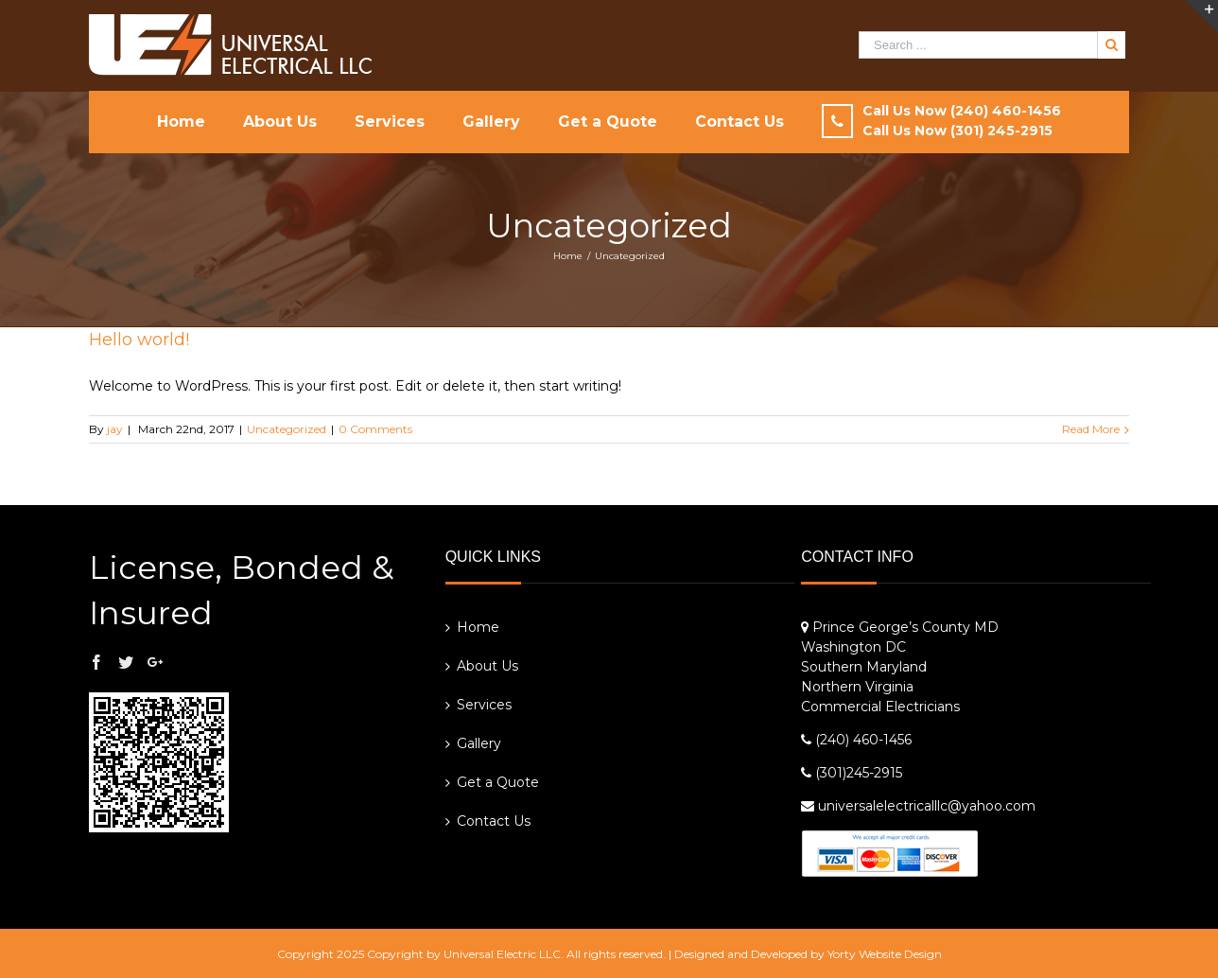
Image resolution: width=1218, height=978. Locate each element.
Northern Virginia (857, 686)
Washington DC (853, 646)
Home (478, 627)
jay (115, 429)
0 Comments (375, 429)
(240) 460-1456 (863, 739)
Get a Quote (498, 782)
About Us (487, 665)
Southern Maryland (864, 666)
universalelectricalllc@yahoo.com (926, 805)
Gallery (479, 743)
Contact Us (494, 821)
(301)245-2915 (858, 772)
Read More (1091, 429)
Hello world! (139, 339)
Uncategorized (286, 429)
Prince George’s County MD (905, 627)
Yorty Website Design (884, 954)
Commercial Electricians (880, 706)
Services (484, 704)
